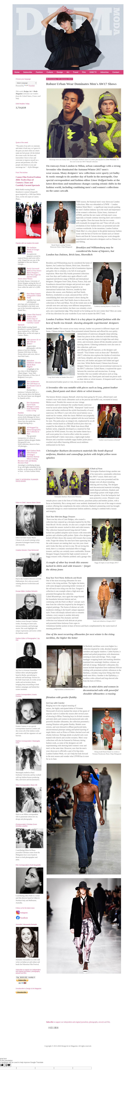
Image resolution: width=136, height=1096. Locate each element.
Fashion (39, 72)
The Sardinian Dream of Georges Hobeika (33, 250)
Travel (75, 72)
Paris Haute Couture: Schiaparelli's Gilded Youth (34, 296)
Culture (50, 72)
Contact (115, 72)
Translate (29, 86)
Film (84, 72)
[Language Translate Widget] (26, 83)
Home (16, 72)
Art (68, 72)
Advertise (104, 72)
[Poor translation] (7, 1065)
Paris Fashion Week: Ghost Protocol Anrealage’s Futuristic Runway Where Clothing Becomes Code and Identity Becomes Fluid (29, 457)
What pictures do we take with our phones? (34, 342)
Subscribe (27, 72)
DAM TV (93, 72)
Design (60, 72)
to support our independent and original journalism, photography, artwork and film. (78, 1022)
